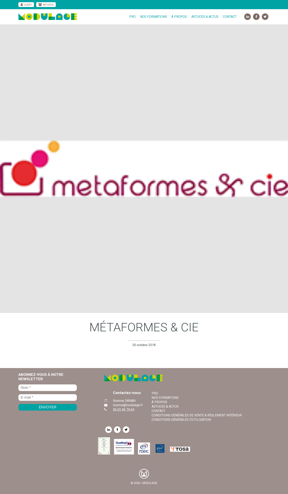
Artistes (48, 4)
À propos (179, 17)
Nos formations (153, 17)
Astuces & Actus (204, 17)
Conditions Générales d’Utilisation (181, 420)
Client (28, 4)
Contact (230, 17)
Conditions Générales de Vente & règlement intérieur (197, 415)
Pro (132, 17)
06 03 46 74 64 (123, 409)
